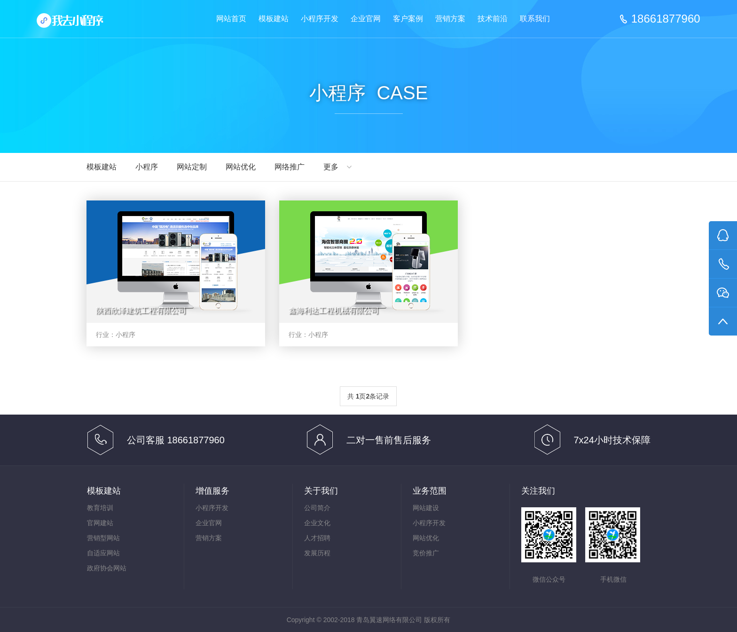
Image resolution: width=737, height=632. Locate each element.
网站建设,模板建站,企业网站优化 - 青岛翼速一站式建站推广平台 (78, 23)
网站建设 (426, 508)
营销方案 (450, 19)
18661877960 (665, 18)
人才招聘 (317, 538)
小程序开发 (319, 19)
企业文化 (317, 523)
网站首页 (231, 19)
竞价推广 (426, 553)
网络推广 (289, 167)
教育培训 (100, 508)
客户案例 (408, 19)
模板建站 (274, 19)
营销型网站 (103, 538)
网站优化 (241, 167)
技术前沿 (493, 19)
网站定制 (192, 167)
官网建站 (100, 523)
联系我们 (535, 19)
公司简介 (317, 508)
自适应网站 (103, 553)
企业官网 (366, 19)
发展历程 (317, 553)
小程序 (146, 167)
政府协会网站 (106, 568)
